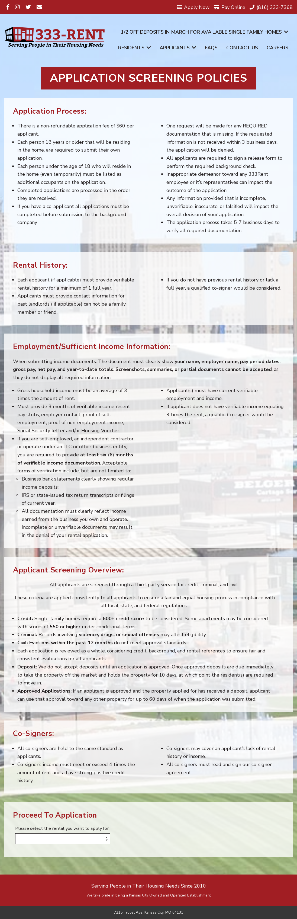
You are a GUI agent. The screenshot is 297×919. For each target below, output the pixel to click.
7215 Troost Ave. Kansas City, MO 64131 (148, 912)
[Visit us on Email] (39, 7)
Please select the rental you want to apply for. (62, 828)
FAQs (211, 47)
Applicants (178, 47)
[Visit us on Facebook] (7, 7)
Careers (277, 47)
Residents (134, 47)
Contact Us (242, 47)
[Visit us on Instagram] (17, 7)
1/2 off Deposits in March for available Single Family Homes (204, 32)
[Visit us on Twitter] (28, 7)
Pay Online (229, 7)
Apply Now (193, 7)
